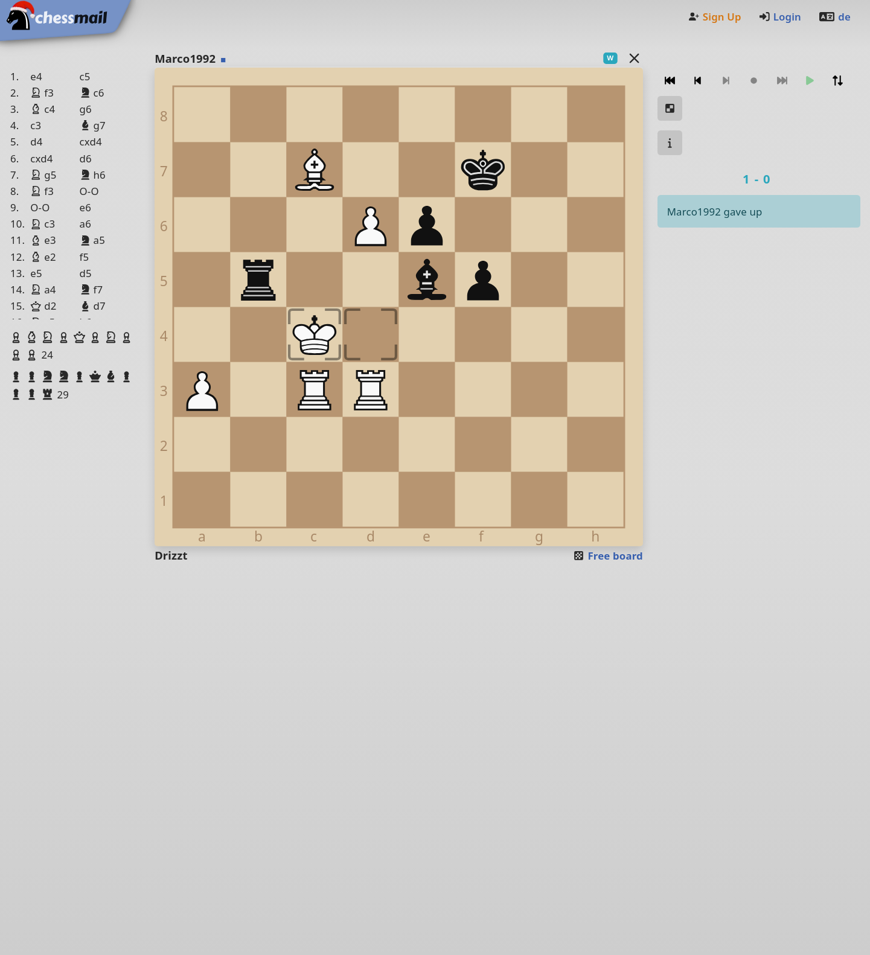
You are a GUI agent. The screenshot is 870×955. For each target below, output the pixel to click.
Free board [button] (607, 556)
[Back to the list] (633, 58)
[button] (17, 337)
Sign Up (714, 17)
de (834, 17)
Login (779, 17)
